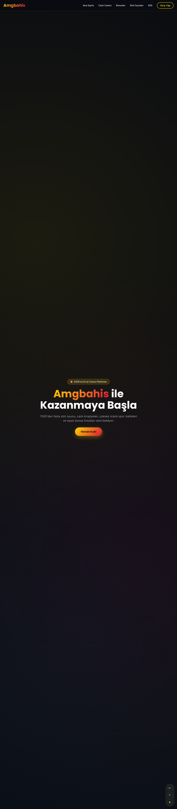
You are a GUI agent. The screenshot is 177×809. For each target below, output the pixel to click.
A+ (170, 788)
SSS (150, 5)
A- (170, 795)
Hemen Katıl (88, 431)
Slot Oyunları (136, 5)
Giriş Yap (165, 5)
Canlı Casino (104, 5)
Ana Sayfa (88, 5)
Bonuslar (120, 5)
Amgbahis (14, 5)
